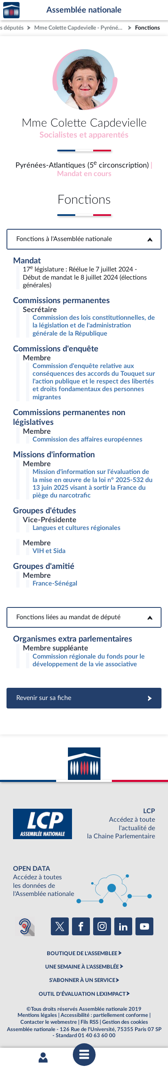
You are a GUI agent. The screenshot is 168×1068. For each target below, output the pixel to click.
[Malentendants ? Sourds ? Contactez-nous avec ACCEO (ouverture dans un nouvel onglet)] (25, 926)
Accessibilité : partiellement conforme (104, 1015)
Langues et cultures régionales (76, 528)
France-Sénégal (55, 583)
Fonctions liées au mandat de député (84, 617)
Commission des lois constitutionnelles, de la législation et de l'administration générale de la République (94, 325)
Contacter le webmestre (48, 1022)
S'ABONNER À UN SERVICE (82, 980)
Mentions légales (37, 1015)
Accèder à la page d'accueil (11, 10)
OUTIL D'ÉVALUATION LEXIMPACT (82, 994)
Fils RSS (89, 1022)
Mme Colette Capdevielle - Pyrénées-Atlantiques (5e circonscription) (80, 28)
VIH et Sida (49, 551)
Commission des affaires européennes (87, 439)
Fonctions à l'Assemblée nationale (84, 239)
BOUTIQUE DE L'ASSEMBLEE (82, 953)
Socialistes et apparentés (84, 135)
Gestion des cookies (125, 1022)
